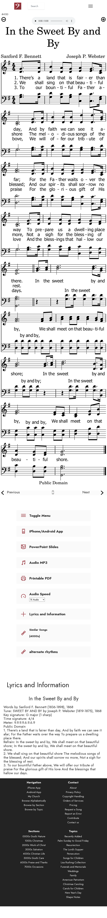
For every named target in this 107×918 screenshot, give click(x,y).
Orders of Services (73, 801)
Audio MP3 (38, 562)
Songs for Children (73, 859)
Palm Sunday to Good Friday (73, 841)
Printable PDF (40, 578)
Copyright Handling (73, 797)
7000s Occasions (33, 868)
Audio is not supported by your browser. (53, 21)
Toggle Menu (39, 515)
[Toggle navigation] (90, 6)
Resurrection (73, 846)
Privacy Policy (73, 793)
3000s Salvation (34, 850)
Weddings (73, 872)
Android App (34, 793)
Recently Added (73, 837)
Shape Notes (73, 898)
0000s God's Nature (34, 837)
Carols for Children (73, 889)
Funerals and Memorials (73, 868)
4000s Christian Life (34, 854)
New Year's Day (73, 893)
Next (86, 492)
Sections (34, 832)
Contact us (73, 823)
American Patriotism (73, 880)
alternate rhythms (43, 651)
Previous (13, 492)
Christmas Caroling (73, 885)
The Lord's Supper (73, 850)
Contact (73, 783)
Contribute (73, 819)
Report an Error (73, 814)
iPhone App (33, 789)
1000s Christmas (34, 841)
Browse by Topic (34, 810)
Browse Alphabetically (34, 801)
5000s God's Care (34, 859)
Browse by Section (34, 806)
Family (73, 876)
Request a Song (73, 810)
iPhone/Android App (46, 531)
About (73, 789)
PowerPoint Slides (43, 546)
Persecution (73, 854)
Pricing (73, 806)
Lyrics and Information (47, 614)
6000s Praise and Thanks (33, 863)
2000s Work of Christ (34, 846)
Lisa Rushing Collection (73, 863)
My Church (34, 797)
